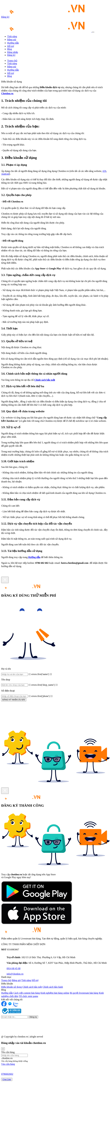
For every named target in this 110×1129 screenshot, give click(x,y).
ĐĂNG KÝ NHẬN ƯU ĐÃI (13, 700)
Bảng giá (11, 39)
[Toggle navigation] (93, 32)
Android (5, 174)
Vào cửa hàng (8, 1064)
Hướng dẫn (13, 43)
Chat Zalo (6, 1079)
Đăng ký (5, 17)
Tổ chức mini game (28, 996)
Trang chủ (12, 60)
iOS (104, 171)
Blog (9, 49)
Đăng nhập (12, 52)
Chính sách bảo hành (53, 987)
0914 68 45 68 (13, 968)
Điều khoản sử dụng (11, 987)
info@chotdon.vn (15, 974)
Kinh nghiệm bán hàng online (55, 993)
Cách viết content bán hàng (27, 993)
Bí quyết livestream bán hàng (84, 993)
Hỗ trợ (10, 46)
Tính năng (12, 36)
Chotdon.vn (7, 93)
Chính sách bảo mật (44, 380)
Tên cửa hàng (8, 1052)
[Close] (5, 580)
